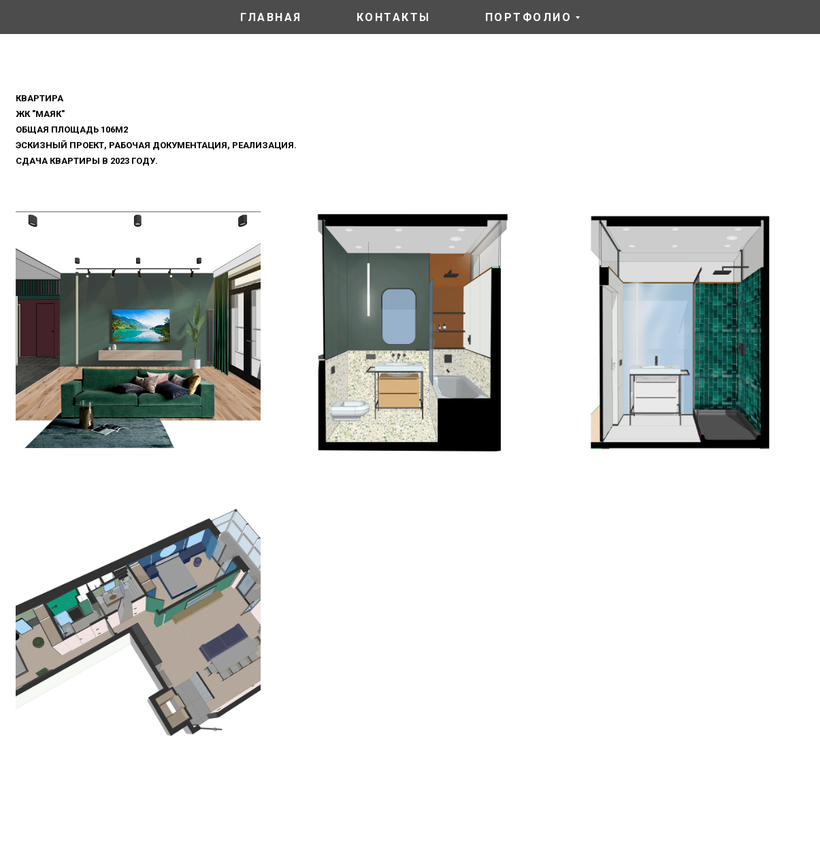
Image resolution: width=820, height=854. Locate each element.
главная (271, 17)
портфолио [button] (528, 17)
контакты (394, 17)
